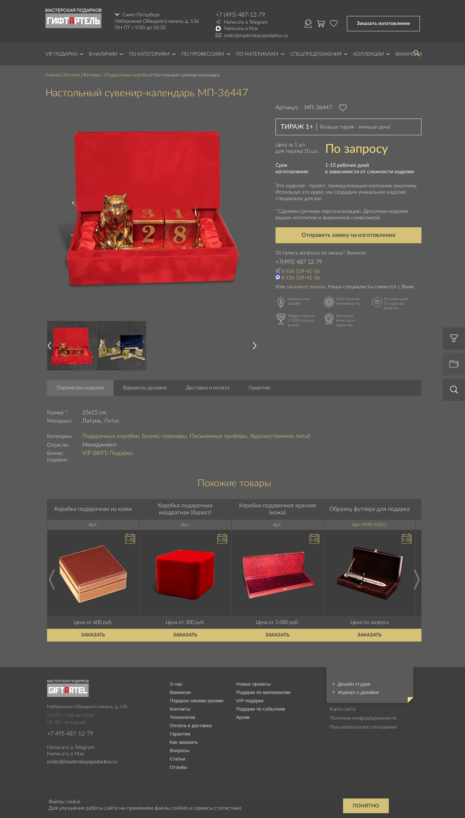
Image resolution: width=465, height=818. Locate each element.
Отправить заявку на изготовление (348, 235)
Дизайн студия (354, 684)
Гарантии (259, 387)
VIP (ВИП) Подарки (107, 453)
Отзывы (178, 767)
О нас (176, 684)
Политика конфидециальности (363, 718)
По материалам (257, 54)
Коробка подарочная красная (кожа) (277, 509)
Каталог (72, 75)
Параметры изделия (80, 387)
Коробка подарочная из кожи (93, 509)
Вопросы (179, 750)
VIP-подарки (250, 700)
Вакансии (180, 692)
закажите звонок (305, 286)
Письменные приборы (218, 436)
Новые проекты (253, 684)
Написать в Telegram (246, 22)
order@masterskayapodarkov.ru (256, 35)
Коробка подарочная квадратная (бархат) (185, 509)
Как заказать (184, 742)
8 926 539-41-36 (301, 271)
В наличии (103, 54)
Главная (53, 75)
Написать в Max (241, 28)
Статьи (177, 758)
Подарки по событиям (260, 709)
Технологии (182, 717)
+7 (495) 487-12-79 (240, 15)
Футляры (93, 75)
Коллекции (368, 54)
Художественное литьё (280, 436)
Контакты (180, 709)
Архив (243, 717)
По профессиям (202, 54)
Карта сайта (342, 709)
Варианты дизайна (145, 387)
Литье (111, 421)
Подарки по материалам (263, 692)
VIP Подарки (61, 54)
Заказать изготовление (383, 23)
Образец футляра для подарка (369, 509)
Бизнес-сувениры (164, 436)
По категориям (149, 54)
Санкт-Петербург (141, 14)
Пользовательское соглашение (363, 727)
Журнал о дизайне (358, 692)
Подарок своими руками (196, 700)
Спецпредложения (315, 54)
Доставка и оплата (207, 387)
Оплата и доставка (191, 725)
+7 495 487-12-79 (70, 734)
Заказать (93, 635)
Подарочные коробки (128, 75)
